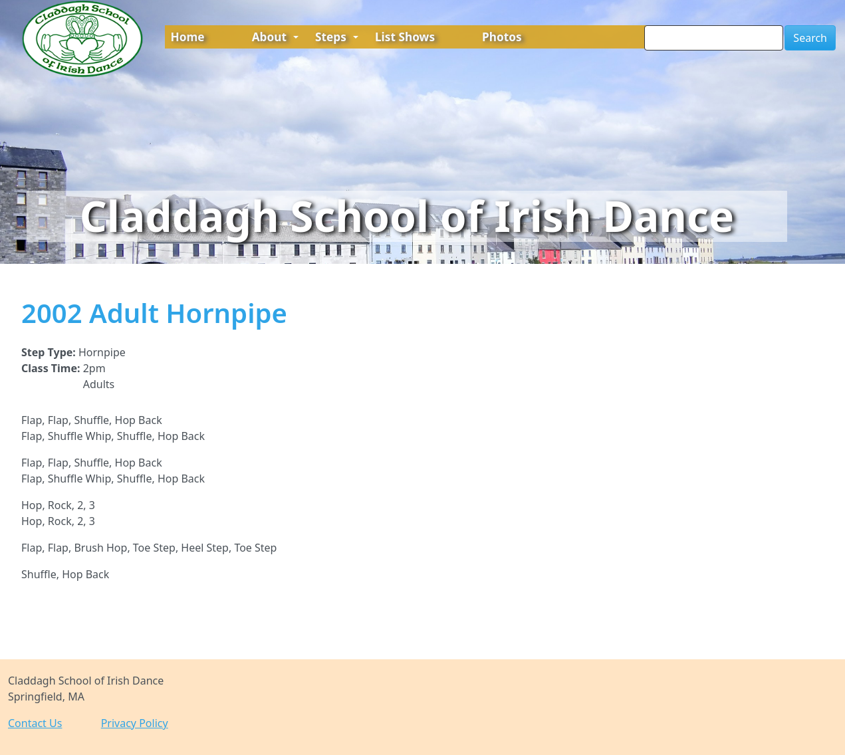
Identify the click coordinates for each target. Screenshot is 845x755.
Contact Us (35, 723)
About (275, 37)
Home (188, 37)
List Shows (405, 37)
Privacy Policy (134, 723)
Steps (336, 37)
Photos (502, 37)
